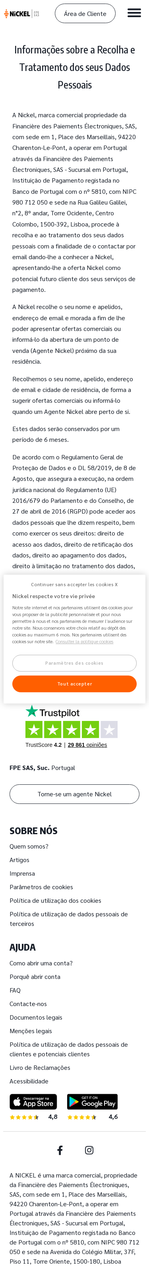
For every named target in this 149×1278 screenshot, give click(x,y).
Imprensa (22, 873)
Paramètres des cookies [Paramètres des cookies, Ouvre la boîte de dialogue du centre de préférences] (74, 663)
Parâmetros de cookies (41, 886)
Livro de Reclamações (40, 1067)
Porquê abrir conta (35, 976)
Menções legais (31, 1030)
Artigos (19, 859)
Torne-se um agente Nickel (74, 794)
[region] (74, 639)
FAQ (15, 990)
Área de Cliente (85, 13)
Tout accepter (74, 684)
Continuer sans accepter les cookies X (74, 584)
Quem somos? (29, 846)
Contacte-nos (28, 1003)
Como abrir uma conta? (41, 963)
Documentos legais (36, 1017)
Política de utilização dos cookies (55, 900)
